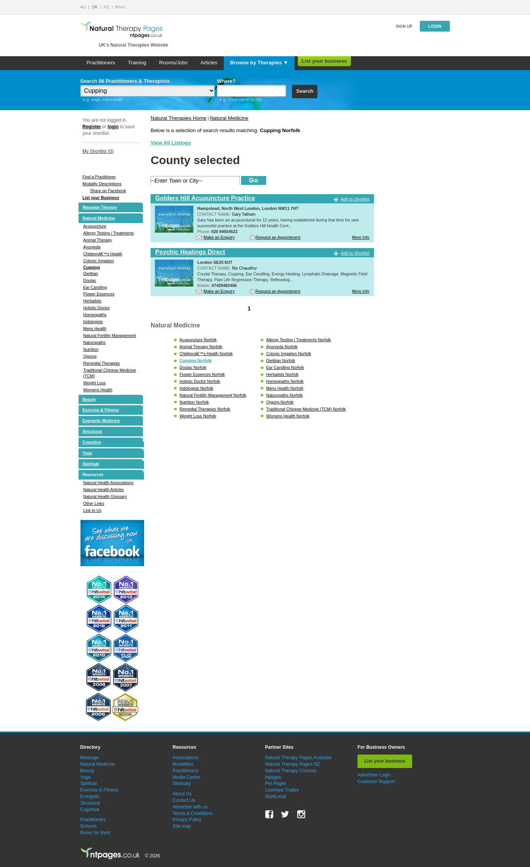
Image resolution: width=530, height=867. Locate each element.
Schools (88, 826)
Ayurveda (92, 247)
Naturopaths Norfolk (284, 395)
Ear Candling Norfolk (285, 367)
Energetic (90, 796)
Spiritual (90, 463)
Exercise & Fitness (100, 410)
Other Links (93, 503)
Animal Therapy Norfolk (200, 346)
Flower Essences (98, 294)
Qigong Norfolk (280, 402)
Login (434, 26)
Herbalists (92, 301)
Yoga (87, 453)
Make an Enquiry (219, 237)
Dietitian (90, 273)
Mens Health (94, 328)
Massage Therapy (99, 207)
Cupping (91, 267)
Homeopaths (94, 314)
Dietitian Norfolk (280, 360)
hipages (273, 777)
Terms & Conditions (193, 813)
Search (304, 91)
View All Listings (171, 143)
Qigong (89, 356)
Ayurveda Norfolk (282, 346)
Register (91, 126)
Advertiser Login (374, 775)
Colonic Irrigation (98, 260)
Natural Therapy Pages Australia (298, 757)
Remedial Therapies (101, 363)
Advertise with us (190, 807)
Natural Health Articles (103, 489)
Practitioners (101, 62)
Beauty (89, 399)
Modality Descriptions (101, 183)
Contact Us (184, 800)
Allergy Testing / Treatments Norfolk (298, 339)
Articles (208, 62)
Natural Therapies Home (178, 118)
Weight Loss (94, 383)
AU (83, 7)
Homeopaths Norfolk (285, 381)
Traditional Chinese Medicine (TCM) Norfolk (306, 409)
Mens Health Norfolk (285, 388)
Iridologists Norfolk (196, 388)
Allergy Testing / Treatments (108, 233)
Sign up (404, 26)
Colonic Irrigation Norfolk (288, 353)
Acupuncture (94, 226)
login (113, 126)
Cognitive (91, 442)
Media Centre (186, 777)
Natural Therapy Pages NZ (292, 764)
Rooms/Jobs (173, 62)
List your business (324, 61)
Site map (182, 826)
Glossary (182, 783)
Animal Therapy (97, 240)
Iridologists (93, 321)
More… (122, 7)
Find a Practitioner (99, 176)
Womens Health (97, 389)
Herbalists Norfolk (282, 374)
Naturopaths (94, 342)
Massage (89, 757)
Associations (185, 757)
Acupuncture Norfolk (198, 339)
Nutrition (91, 349)
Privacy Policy (187, 819)
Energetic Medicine (101, 420)
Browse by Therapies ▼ (259, 62)
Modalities (183, 764)
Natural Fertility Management (109, 335)
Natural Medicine (98, 218)
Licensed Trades (282, 790)
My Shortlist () (98, 151)
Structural (92, 431)
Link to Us (92, 510)
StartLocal (275, 796)
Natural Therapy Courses (291, 770)
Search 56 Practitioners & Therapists (125, 81)
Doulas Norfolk (192, 367)
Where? (226, 81)
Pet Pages (275, 783)
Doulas (89, 280)
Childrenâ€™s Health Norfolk (206, 353)
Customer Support (376, 781)
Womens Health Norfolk (287, 416)
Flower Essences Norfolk (202, 374)
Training (137, 62)
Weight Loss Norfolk (197, 416)
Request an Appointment (277, 237)
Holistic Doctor (96, 307)
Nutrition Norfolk (194, 402)
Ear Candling (95, 287)
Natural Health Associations (108, 482)
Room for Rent (95, 832)
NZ (106, 7)
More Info (360, 237)
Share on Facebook (108, 190)
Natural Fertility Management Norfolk (213, 395)
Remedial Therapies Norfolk (204, 409)
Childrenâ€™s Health (102, 254)
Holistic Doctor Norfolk (199, 381)
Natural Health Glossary (105, 496)
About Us (182, 794)
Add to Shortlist (354, 199)
